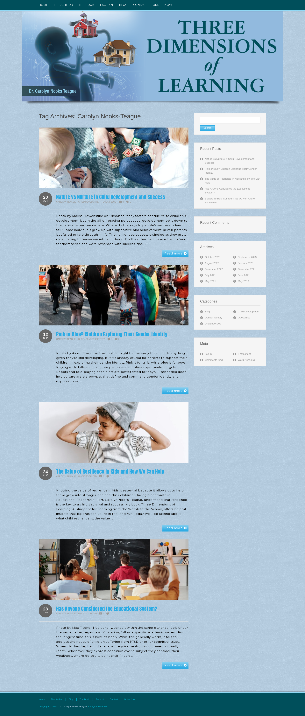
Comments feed (214, 359)
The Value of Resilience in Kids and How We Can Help (110, 471)
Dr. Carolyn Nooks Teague (73, 706)
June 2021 (244, 275)
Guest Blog (110, 202)
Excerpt (100, 699)
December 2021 (247, 269)
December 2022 (214, 269)
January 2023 (245, 263)
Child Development (90, 202)
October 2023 (212, 257)
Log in (208, 353)
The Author (57, 699)
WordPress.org (246, 359)
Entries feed (244, 353)
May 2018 (243, 281)
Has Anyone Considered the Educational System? (106, 609)
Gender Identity (95, 339)
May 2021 (210, 281)
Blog (81, 339)
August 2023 (212, 263)
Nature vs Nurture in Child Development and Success (110, 197)
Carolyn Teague (66, 202)
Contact (114, 699)
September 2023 (247, 257)
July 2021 (210, 275)
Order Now (130, 699)
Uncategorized (87, 476)
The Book (85, 699)
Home (42, 699)
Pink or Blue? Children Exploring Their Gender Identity (111, 334)
